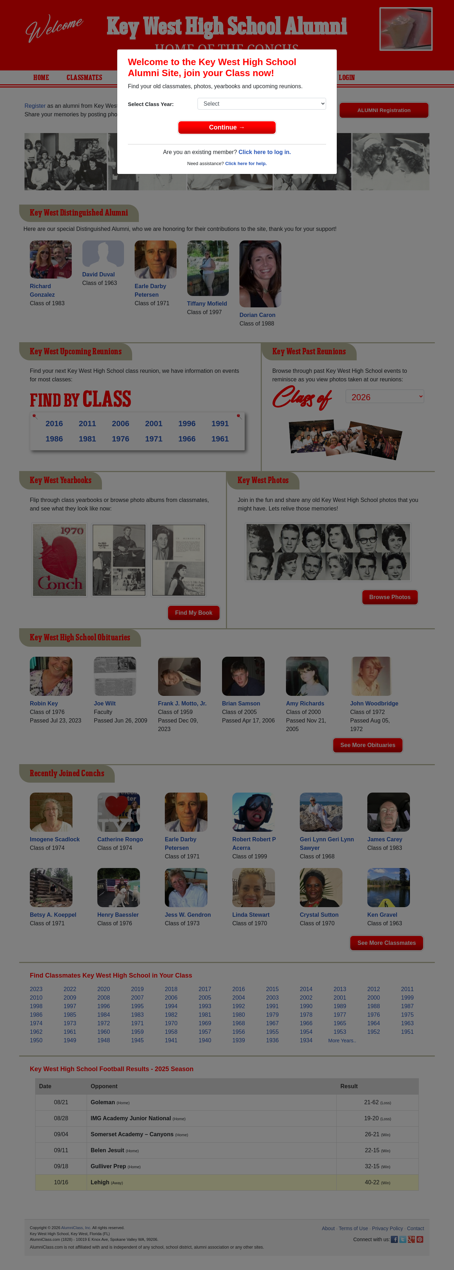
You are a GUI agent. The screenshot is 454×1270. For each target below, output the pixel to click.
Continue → (227, 127)
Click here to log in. (264, 152)
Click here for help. (246, 163)
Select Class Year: (151, 104)
